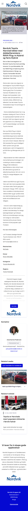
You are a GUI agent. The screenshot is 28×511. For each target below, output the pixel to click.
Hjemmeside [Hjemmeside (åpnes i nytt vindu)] (14, 504)
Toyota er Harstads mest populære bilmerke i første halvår (14, 419)
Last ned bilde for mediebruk (11, 365)
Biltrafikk (10, 257)
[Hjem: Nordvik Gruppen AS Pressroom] (14, 4)
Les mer (14, 306)
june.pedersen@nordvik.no (14, 349)
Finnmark (10, 272)
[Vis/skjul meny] (2, 3)
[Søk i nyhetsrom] (26, 4)
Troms (5, 272)
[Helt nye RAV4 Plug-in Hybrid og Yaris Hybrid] (14, 377)
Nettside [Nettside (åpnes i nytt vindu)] (5, 249)
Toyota (5, 264)
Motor (5, 257)
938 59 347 (14, 351)
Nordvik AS (11, 264)
